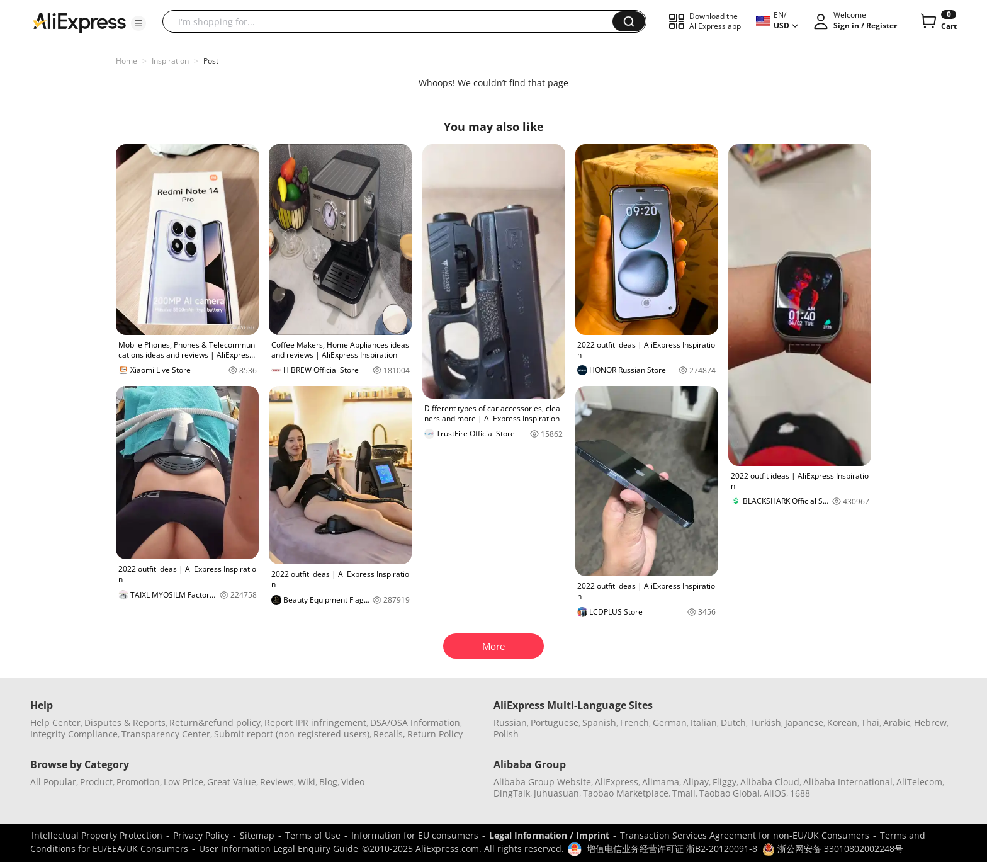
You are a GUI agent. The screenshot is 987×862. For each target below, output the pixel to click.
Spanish (599, 723)
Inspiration (170, 60)
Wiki (306, 782)
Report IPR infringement (315, 723)
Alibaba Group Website (542, 782)
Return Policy (435, 734)
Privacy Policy (201, 835)
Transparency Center (165, 734)
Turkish (765, 723)
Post (210, 60)
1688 (800, 793)
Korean (842, 723)
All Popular (53, 782)
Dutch (733, 723)
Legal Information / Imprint (549, 835)
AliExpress (616, 782)
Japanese (804, 723)
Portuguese (554, 723)
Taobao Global (729, 793)
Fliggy (724, 782)
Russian (510, 723)
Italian (704, 723)
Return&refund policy (215, 723)
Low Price (183, 782)
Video (352, 782)
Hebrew (930, 723)
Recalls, (389, 734)
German (670, 723)
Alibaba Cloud (769, 782)
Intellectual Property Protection (96, 835)
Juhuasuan (556, 793)
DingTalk (512, 793)
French (634, 723)
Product (96, 782)
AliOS (775, 793)
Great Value (231, 782)
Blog (328, 782)
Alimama (660, 782)
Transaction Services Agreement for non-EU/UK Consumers (744, 835)
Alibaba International (848, 782)
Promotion (138, 782)
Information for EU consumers (414, 835)
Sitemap (257, 835)
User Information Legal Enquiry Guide (278, 848)
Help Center (55, 723)
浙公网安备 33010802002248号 (832, 848)
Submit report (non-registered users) (291, 734)
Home (126, 60)
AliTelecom (919, 782)
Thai (870, 723)
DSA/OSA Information (415, 723)
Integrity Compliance (74, 734)
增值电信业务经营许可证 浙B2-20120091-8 (672, 848)
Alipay (696, 782)
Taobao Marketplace (625, 793)
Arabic (896, 723)
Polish (506, 734)
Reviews (277, 782)
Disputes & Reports (125, 723)
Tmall (684, 793)
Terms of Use (313, 835)
